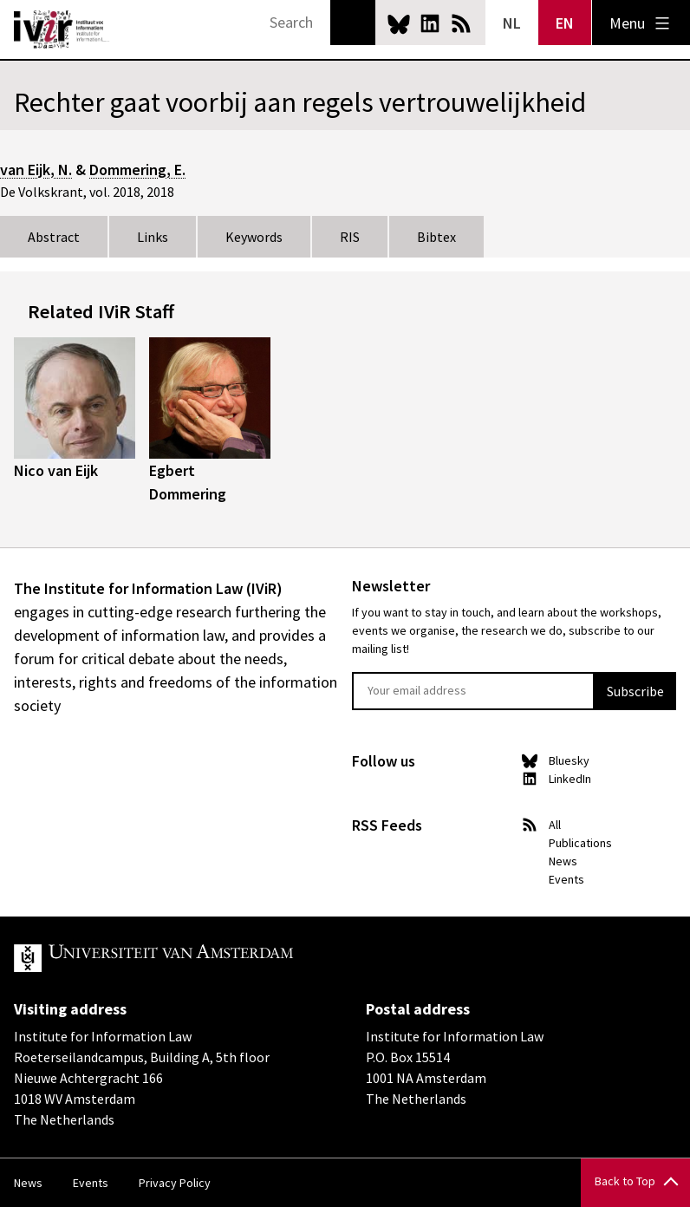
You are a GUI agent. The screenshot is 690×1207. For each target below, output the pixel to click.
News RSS (461, 23)
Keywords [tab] (254, 236)
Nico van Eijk (56, 470)
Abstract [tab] (54, 236)
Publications (580, 843)
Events (566, 879)
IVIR (62, 29)
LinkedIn (430, 23)
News (563, 861)
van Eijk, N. (36, 169)
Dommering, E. (137, 169)
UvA (215, 958)
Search (352, 22)
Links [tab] (152, 236)
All (555, 824)
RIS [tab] (350, 236)
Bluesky (399, 23)
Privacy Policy (175, 1183)
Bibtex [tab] (436, 236)
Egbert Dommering (187, 482)
